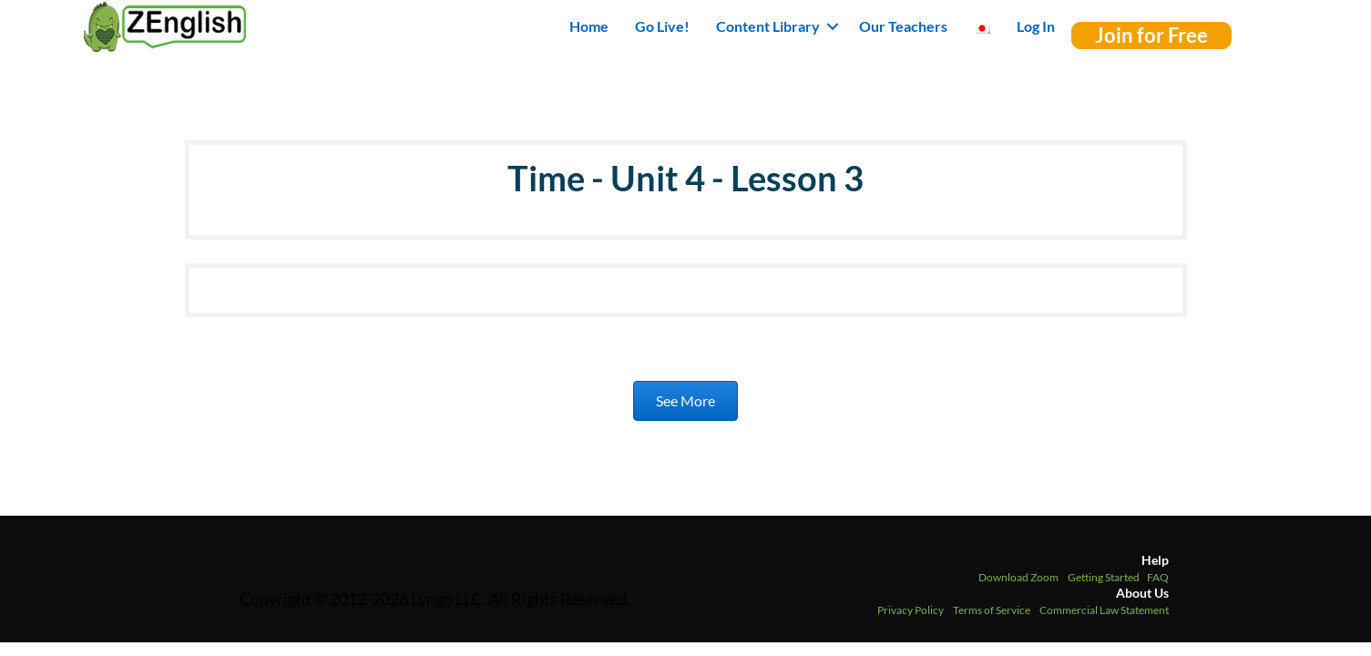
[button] (832, 26)
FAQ (1158, 577)
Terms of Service (991, 610)
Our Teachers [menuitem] (903, 26)
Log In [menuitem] (1036, 26)
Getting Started (1104, 577)
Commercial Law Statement (1104, 610)
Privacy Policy (910, 610)
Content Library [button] (768, 26)
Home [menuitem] (589, 26)
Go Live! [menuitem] (662, 26)
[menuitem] (982, 26)
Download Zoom (1018, 577)
